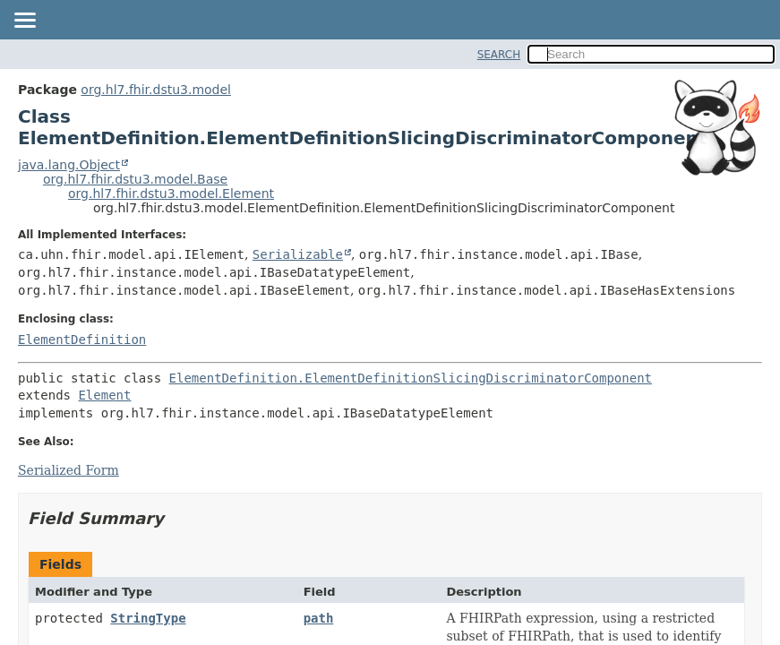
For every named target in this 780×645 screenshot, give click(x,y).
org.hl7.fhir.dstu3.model (156, 89)
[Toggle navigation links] (24, 21)
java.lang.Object (69, 165)
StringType (147, 618)
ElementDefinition (82, 339)
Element (104, 395)
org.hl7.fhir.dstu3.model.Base (135, 179)
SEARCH (499, 54)
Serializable (298, 254)
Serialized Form (68, 470)
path (319, 618)
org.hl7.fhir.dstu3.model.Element (171, 193)
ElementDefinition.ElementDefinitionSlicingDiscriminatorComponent (410, 378)
